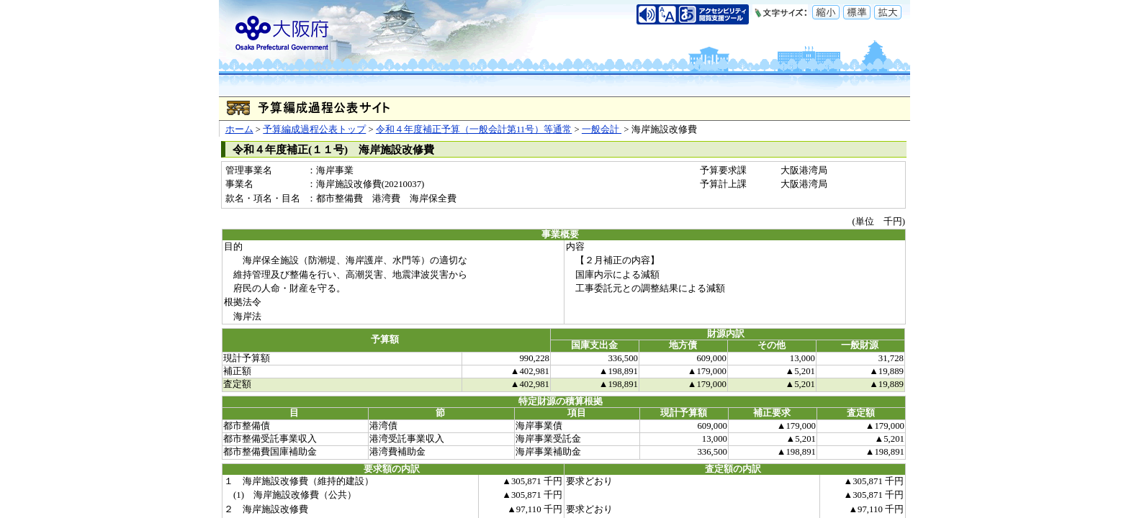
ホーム (239, 129)
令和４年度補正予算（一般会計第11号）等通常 (474, 129)
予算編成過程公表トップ (314, 129)
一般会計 (601, 129)
